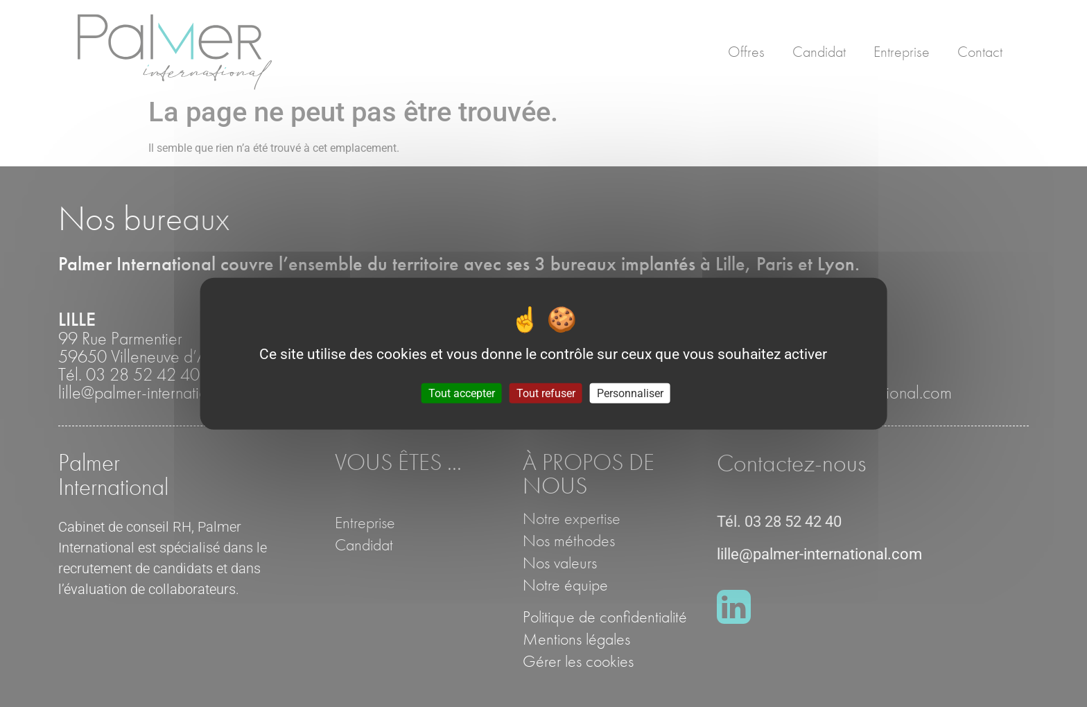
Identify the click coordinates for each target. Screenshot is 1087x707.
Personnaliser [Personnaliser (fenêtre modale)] (630, 392)
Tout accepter (461, 392)
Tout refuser (545, 392)
